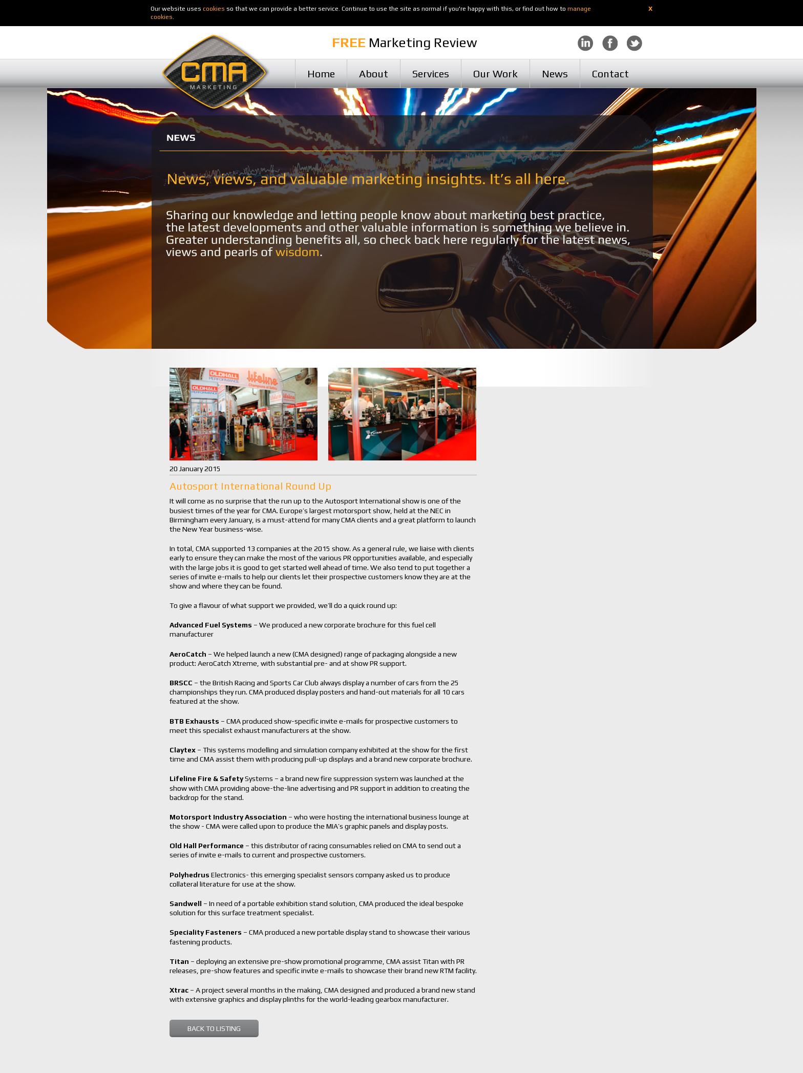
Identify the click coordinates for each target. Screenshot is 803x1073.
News (555, 73)
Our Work (495, 73)
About (373, 73)
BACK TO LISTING (214, 1028)
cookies (214, 8)
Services (430, 73)
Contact (610, 73)
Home (321, 73)
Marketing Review (404, 42)
